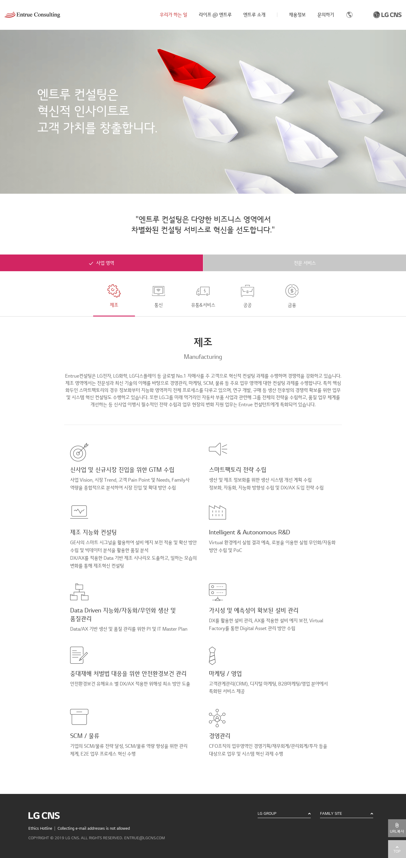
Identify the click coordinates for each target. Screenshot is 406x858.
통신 (158, 296)
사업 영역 (105, 263)
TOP (397, 851)
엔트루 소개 (254, 15)
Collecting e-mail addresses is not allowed (94, 828)
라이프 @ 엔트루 (215, 15)
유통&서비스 (203, 296)
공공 (247, 296)
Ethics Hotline (40, 828)
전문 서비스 (305, 263)
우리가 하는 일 (173, 15)
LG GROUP (267, 814)
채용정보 (297, 15)
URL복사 (397, 831)
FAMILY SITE (331, 814)
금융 (292, 296)
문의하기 (325, 15)
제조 (114, 296)
